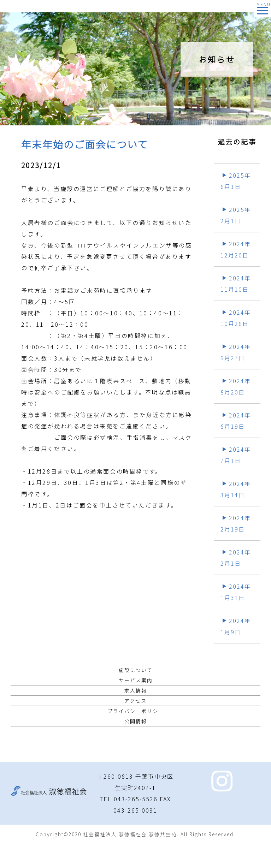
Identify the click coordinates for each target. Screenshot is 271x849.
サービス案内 (136, 680)
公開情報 (135, 721)
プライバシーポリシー (135, 710)
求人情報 (135, 690)
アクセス (135, 700)
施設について (136, 669)
